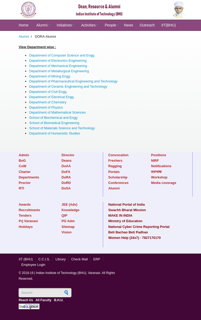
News (128, 25)
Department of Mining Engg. (50, 76)
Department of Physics (46, 107)
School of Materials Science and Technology (62, 128)
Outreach (147, 25)
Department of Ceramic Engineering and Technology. (68, 86)
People (110, 25)
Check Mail (79, 259)
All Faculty (44, 300)
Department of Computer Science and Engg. (62, 55)
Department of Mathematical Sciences (57, 112)
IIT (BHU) (26, 259)
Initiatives (64, 25)
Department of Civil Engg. (48, 92)
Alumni (42, 25)
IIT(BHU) (168, 25)
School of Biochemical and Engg (53, 118)
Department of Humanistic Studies (54, 133)
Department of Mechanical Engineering (58, 66)
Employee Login (33, 265)
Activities (88, 25)
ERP (96, 259)
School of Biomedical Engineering (54, 123)
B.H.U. (58, 300)
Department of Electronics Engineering (57, 61)
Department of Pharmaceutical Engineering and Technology (73, 81)
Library (60, 259)
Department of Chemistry (47, 102)
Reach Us (26, 300)
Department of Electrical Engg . (52, 97)
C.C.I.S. (44, 259)
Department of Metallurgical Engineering (59, 71)
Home (23, 25)
